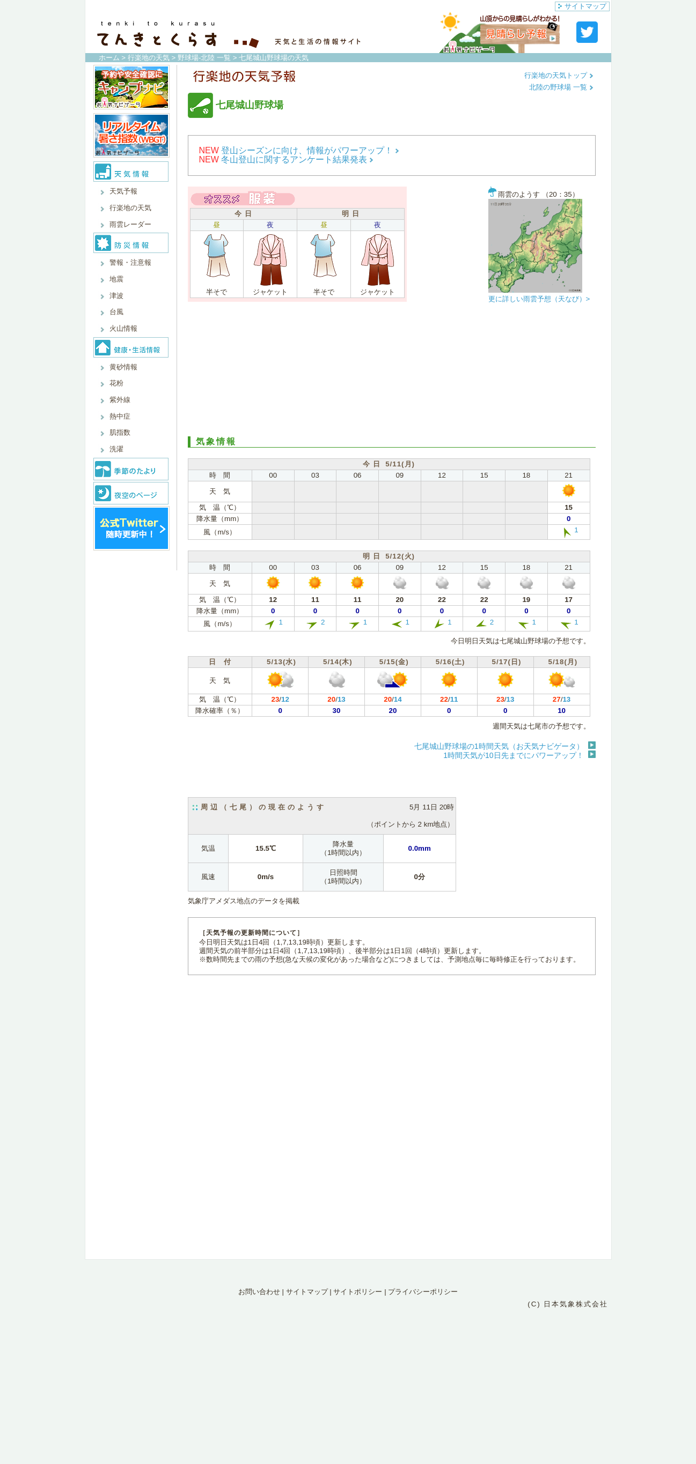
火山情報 (123, 328)
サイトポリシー (357, 1292)
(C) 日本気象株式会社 (568, 1304)
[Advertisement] (392, 372)
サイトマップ (582, 6)
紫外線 (119, 400)
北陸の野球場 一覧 (561, 87)
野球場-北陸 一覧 (204, 58)
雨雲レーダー (130, 224)
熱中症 (119, 416)
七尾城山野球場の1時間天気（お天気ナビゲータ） (499, 746)
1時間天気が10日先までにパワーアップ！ (513, 755)
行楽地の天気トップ (559, 75)
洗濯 (116, 449)
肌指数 (119, 432)
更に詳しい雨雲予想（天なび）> (539, 299)
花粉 (116, 383)
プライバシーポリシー (423, 1292)
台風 (116, 312)
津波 (116, 296)
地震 (116, 279)
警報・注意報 (130, 262)
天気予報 (123, 191)
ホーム (109, 58)
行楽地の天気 (149, 58)
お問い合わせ (259, 1292)
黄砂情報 (123, 367)
